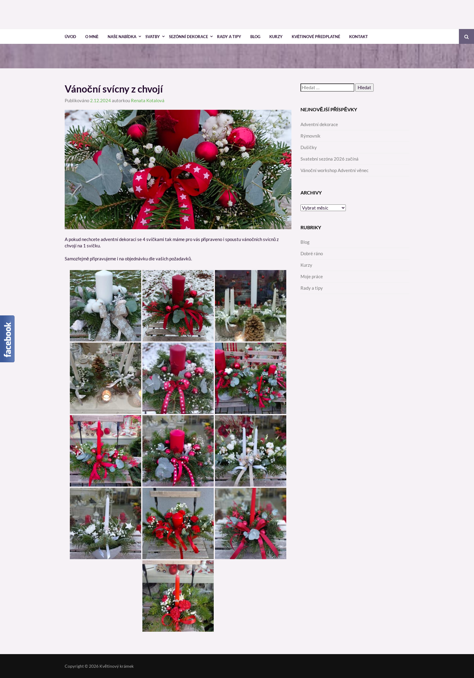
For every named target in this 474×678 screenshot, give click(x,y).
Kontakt (358, 36)
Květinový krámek (116, 666)
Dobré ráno (311, 253)
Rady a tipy (229, 36)
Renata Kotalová (147, 100)
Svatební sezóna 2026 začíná (329, 158)
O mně (92, 36)
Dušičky (308, 147)
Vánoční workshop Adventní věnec (334, 170)
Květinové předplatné (316, 36)
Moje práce (311, 276)
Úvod (70, 36)
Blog (255, 36)
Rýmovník (310, 136)
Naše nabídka (122, 36)
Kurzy (276, 36)
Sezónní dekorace (188, 36)
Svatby (152, 36)
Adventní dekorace (319, 124)
